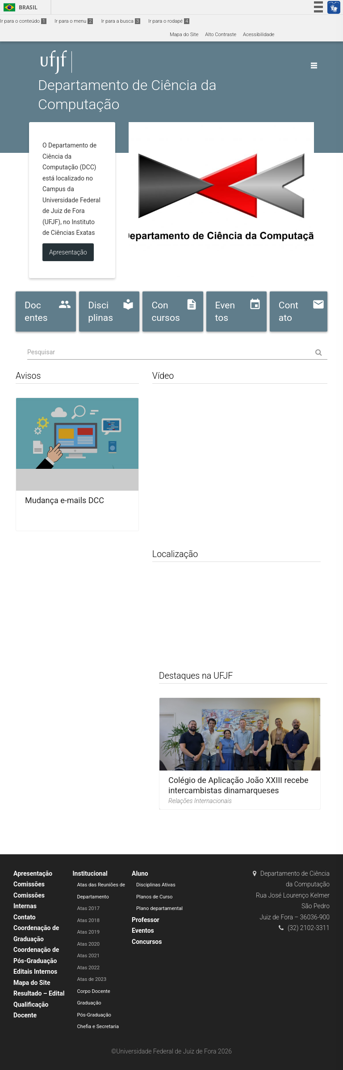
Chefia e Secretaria (98, 1026)
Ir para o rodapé (168, 21)
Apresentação (32, 873)
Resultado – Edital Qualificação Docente (38, 1004)
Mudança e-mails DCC (64, 500)
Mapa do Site (184, 34)
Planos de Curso (154, 897)
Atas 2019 (88, 932)
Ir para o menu (73, 21)
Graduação (89, 1003)
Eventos (143, 930)
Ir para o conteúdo (23, 21)
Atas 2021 (88, 956)
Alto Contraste (220, 34)
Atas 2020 (88, 944)
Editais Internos (35, 971)
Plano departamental (159, 908)
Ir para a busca (120, 21)
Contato (24, 917)
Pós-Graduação (94, 1015)
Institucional (90, 873)
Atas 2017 (88, 908)
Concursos (147, 941)
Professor (145, 919)
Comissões (29, 884)
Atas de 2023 (92, 979)
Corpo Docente (93, 991)
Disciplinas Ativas (156, 885)
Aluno (140, 873)
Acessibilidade (258, 34)
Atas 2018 (88, 920)
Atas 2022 (88, 968)
